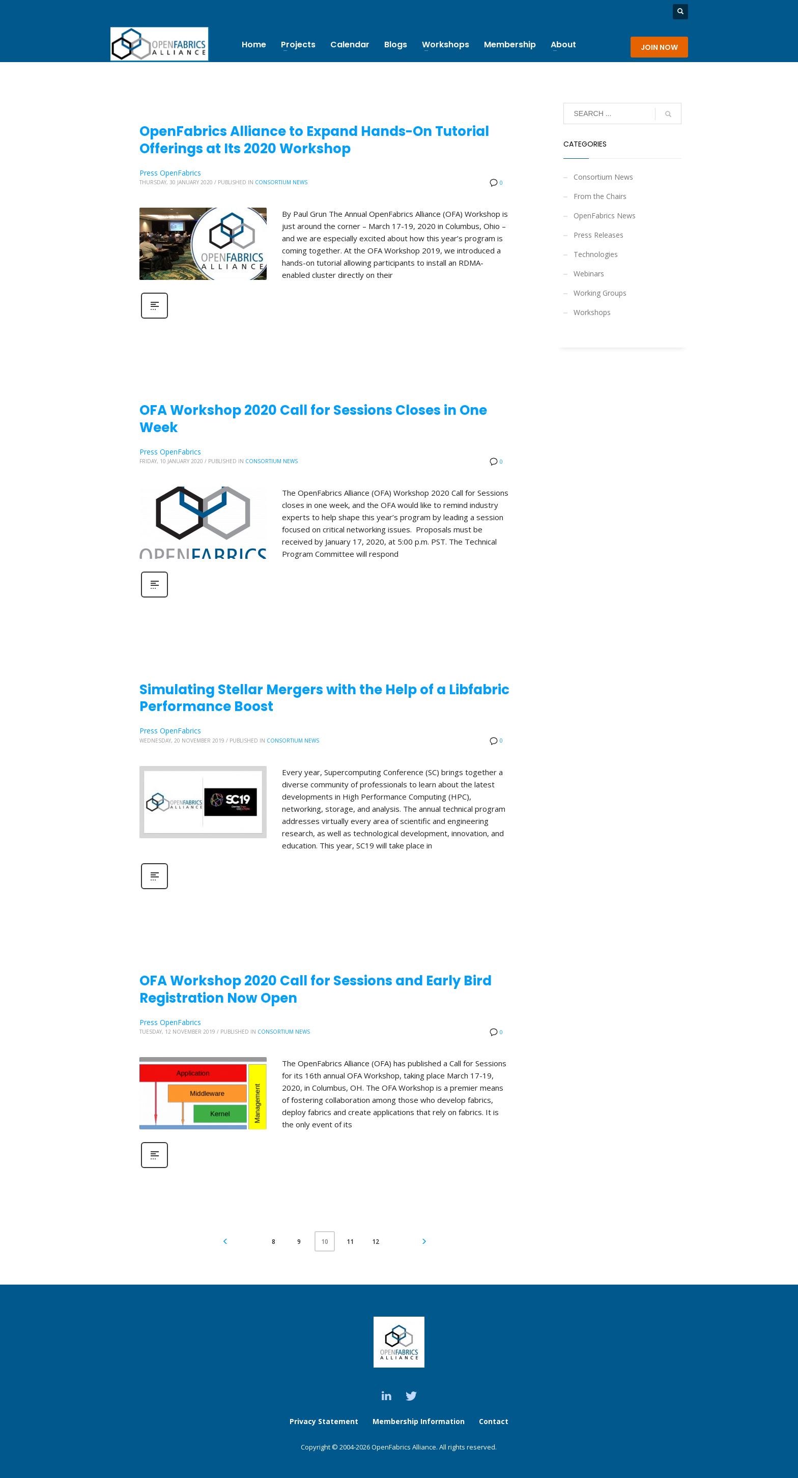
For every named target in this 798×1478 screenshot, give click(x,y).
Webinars (589, 273)
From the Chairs (600, 196)
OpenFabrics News (605, 215)
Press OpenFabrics (170, 173)
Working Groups (600, 293)
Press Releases (598, 235)
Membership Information (420, 1421)
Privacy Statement (324, 1421)
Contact (493, 1421)
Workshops (592, 312)
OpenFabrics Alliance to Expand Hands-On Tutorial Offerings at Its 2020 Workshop (314, 140)
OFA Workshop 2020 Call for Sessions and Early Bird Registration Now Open (315, 989)
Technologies (596, 254)
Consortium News (281, 182)
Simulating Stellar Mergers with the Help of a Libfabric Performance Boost (324, 698)
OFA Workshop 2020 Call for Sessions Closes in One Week (313, 419)
